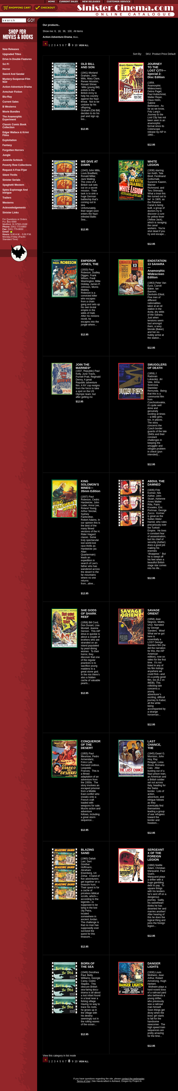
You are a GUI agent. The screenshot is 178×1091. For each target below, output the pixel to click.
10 (76, 45)
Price (164, 54)
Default (172, 54)
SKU (147, 54)
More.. (76, 37)
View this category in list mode (59, 1055)
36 (64, 31)
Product (156, 54)
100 (69, 31)
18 (59, 31)
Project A (136, 1081)
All (75, 31)
